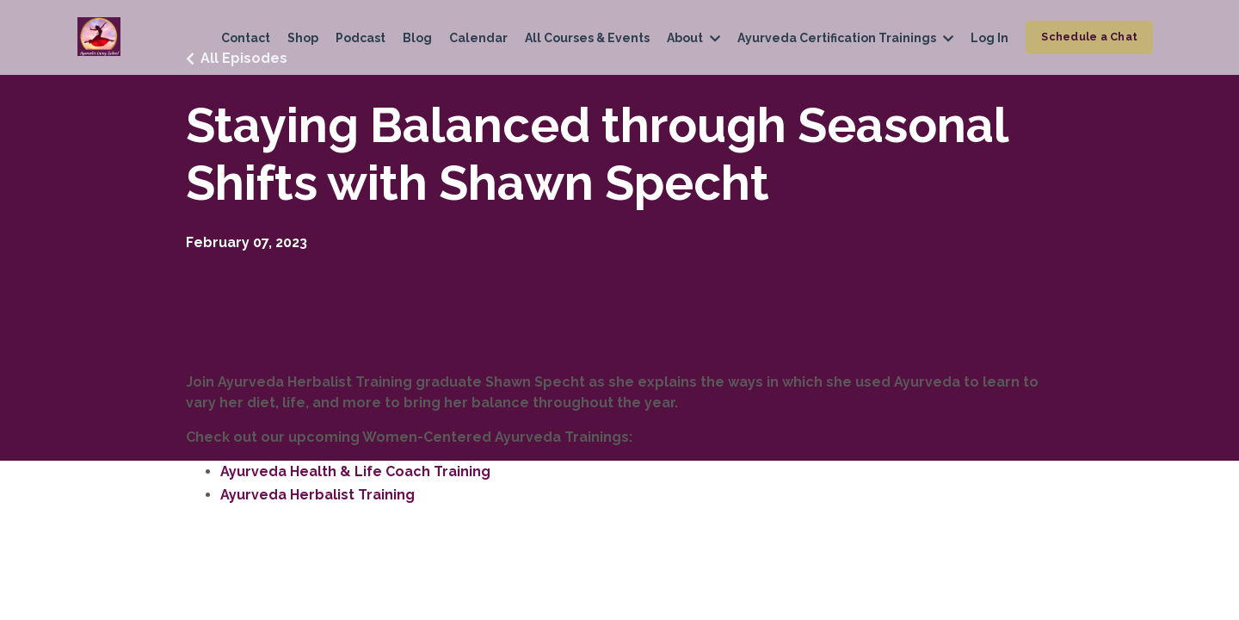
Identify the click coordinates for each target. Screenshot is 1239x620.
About (693, 38)
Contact (245, 38)
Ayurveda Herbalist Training (317, 495)
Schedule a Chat (1089, 36)
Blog (417, 38)
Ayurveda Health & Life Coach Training (355, 471)
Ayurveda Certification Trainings (845, 38)
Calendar (478, 38)
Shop (302, 38)
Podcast (360, 38)
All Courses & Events (587, 38)
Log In (989, 38)
